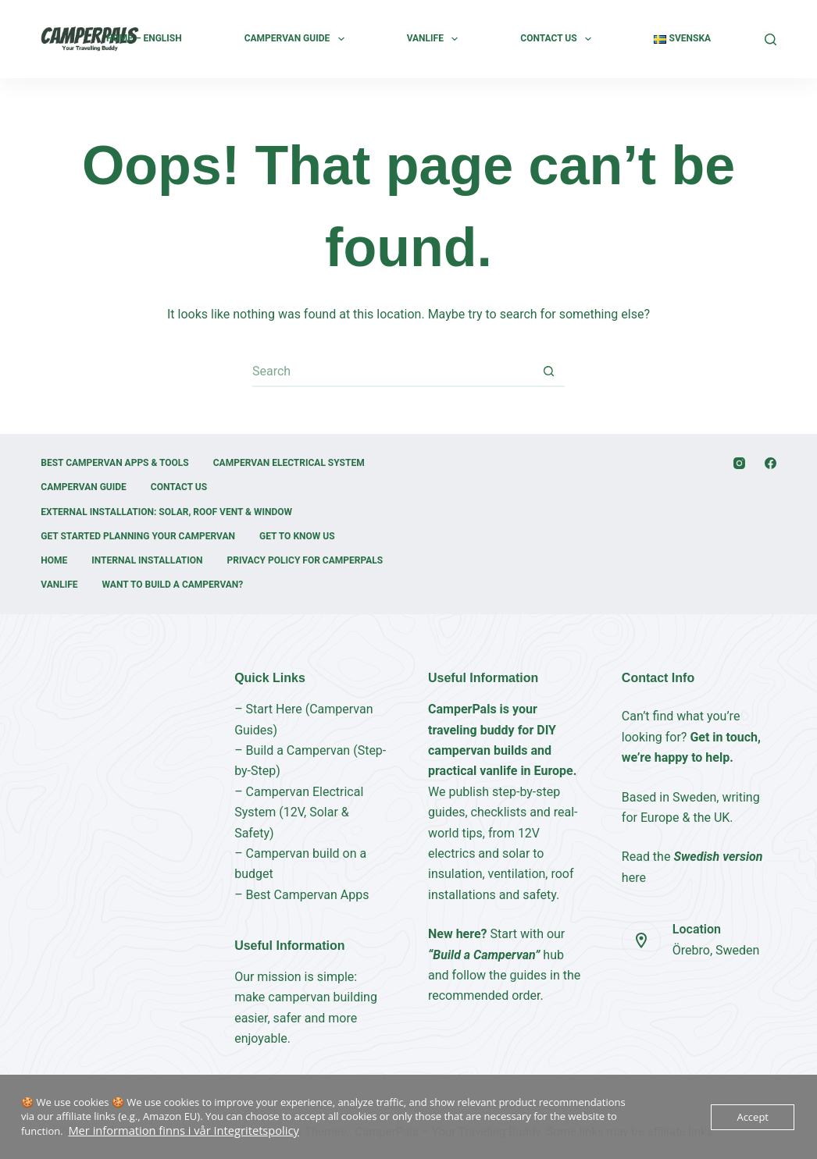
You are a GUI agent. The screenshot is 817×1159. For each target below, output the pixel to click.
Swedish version (717, 856)
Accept (753, 1118)
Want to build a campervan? (173, 584)
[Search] (770, 39)
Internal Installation (146, 560)
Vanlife (436, 39)
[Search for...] (392, 371)
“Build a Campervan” (484, 954)
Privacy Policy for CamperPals (305, 560)
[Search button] (549, 371)
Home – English (144, 38)
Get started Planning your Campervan (138, 536)
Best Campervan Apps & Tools (114, 462)
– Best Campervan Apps (301, 894)
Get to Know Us (297, 536)
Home (54, 560)
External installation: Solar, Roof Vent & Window (166, 512)
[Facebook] (770, 463)
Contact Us (559, 39)
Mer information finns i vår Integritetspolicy (170, 1132)
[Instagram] (739, 463)
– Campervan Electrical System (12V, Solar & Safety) (298, 812)
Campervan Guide (297, 39)
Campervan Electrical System (289, 462)
